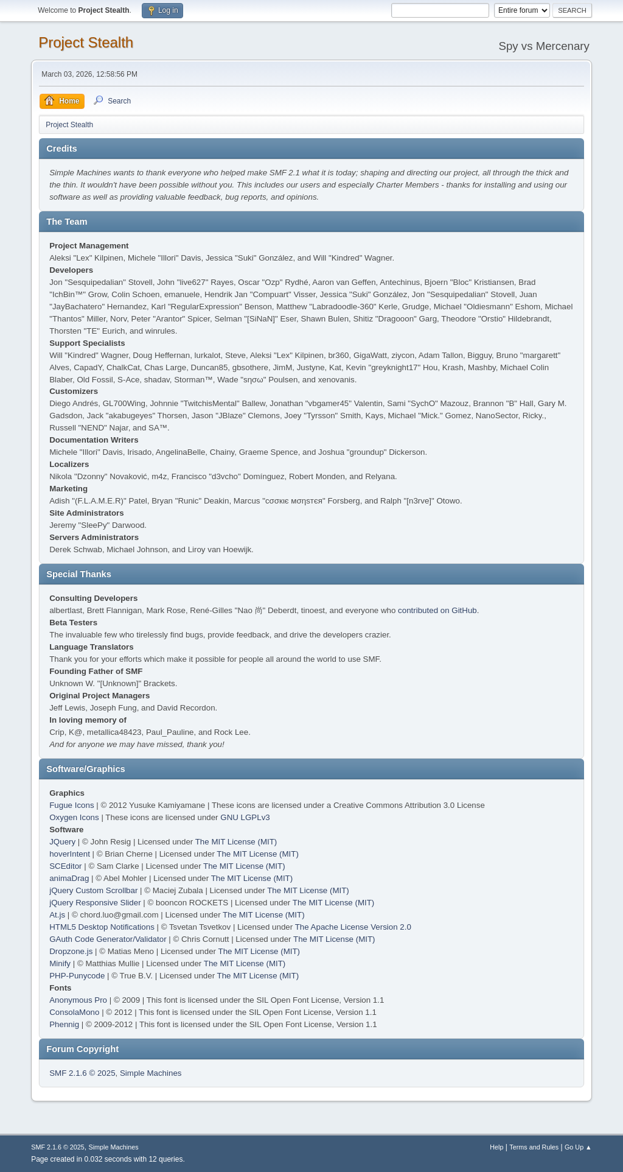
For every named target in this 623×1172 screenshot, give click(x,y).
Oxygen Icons (74, 817)
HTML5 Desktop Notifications (102, 927)
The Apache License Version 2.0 (353, 927)
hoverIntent (69, 853)
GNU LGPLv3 (245, 817)
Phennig (64, 1024)
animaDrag (69, 878)
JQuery (62, 841)
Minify (60, 963)
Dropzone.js (70, 951)
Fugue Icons (71, 805)
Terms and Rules (534, 1147)
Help (496, 1147)
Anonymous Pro (78, 1000)
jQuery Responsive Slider (95, 902)
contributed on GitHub (437, 610)
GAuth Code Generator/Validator (107, 939)
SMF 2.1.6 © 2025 (82, 1073)
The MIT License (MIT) (236, 841)
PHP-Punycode (77, 975)
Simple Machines (150, 1073)
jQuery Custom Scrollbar (93, 890)
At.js (57, 914)
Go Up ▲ (578, 1147)
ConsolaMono (74, 1012)
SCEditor (65, 866)
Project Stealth (85, 42)
